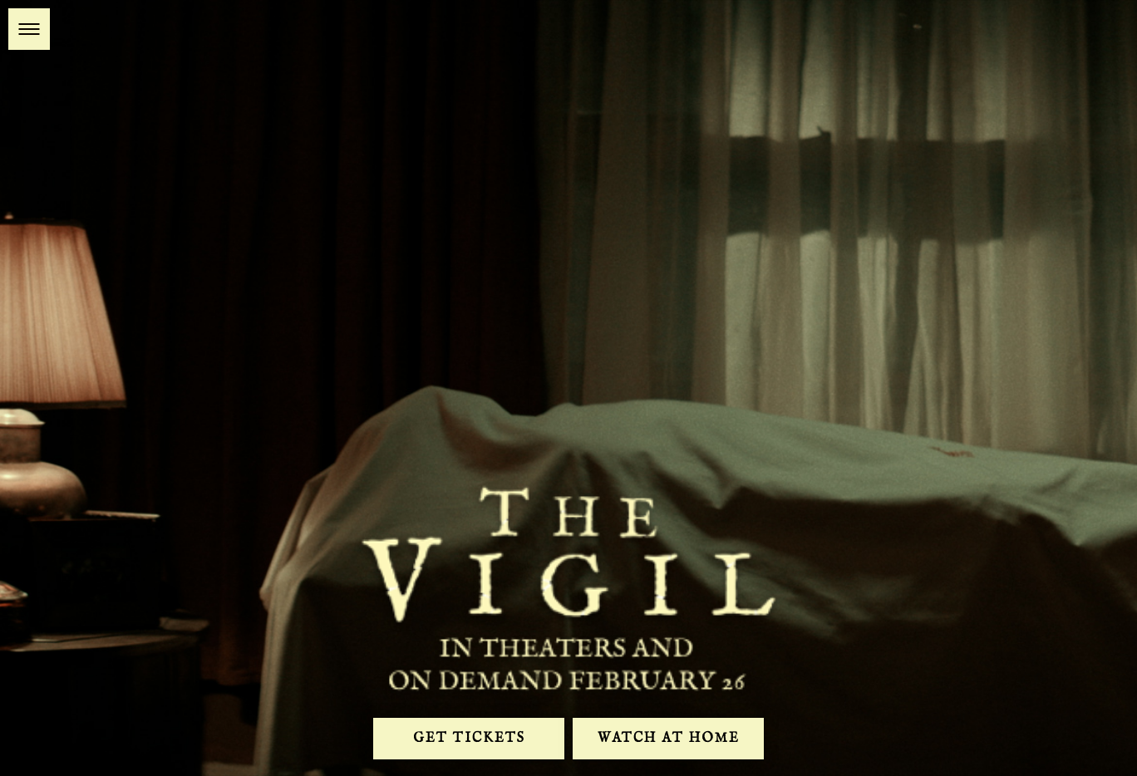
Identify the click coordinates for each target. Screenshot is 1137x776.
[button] (29, 29)
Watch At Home (669, 738)
